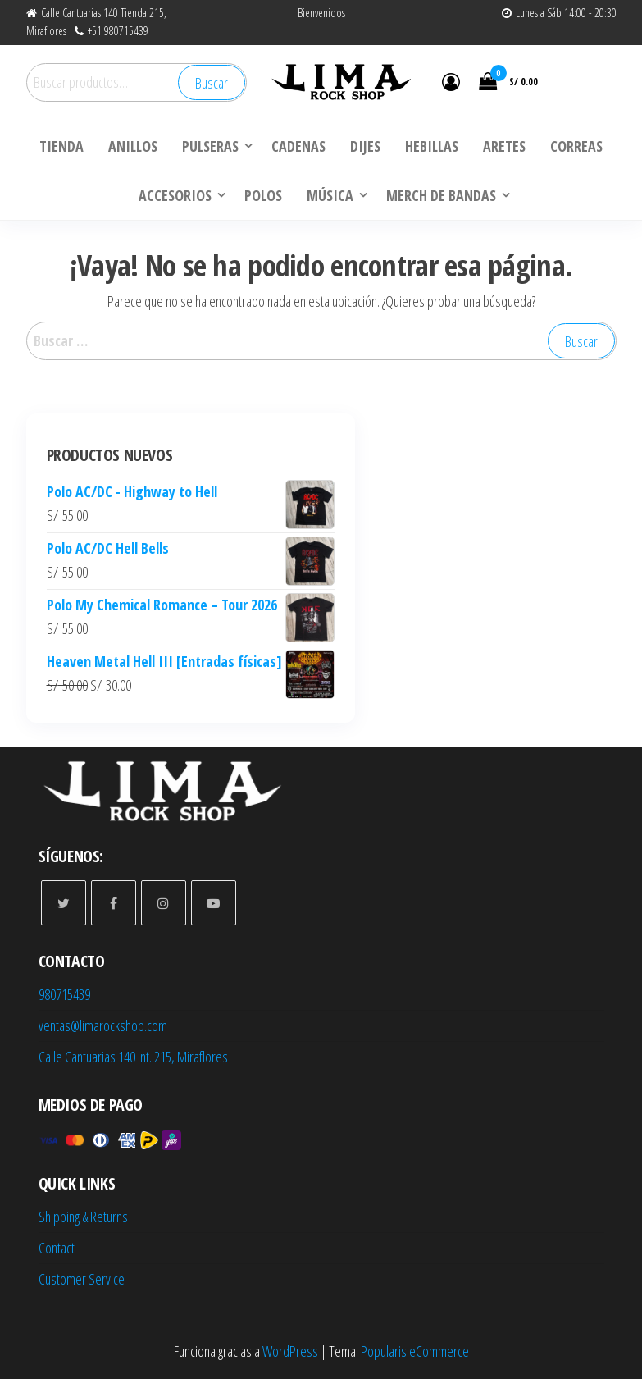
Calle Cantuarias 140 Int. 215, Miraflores (133, 1056)
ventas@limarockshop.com (103, 1025)
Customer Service (82, 1279)
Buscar (211, 83)
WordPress (290, 1351)
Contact (57, 1248)
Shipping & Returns (83, 1216)
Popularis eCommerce (415, 1351)
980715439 (64, 994)
